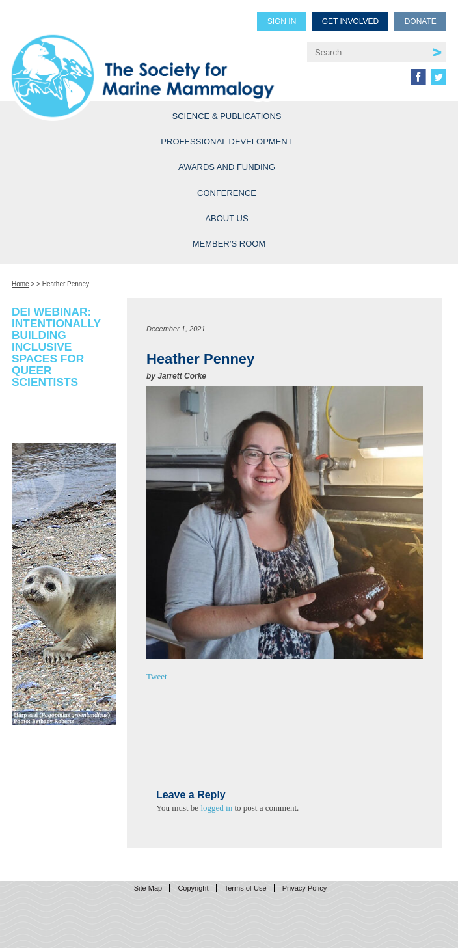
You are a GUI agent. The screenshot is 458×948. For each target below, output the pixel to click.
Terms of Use (245, 888)
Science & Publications (227, 116)
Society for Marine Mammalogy (149, 59)
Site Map (148, 888)
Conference (226, 193)
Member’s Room (229, 244)
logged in (216, 808)
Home (20, 284)
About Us (226, 218)
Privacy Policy (304, 888)
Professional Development (226, 141)
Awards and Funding (226, 167)
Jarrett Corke (181, 376)
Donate (421, 21)
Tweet (156, 676)
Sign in (282, 21)
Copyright (193, 888)
